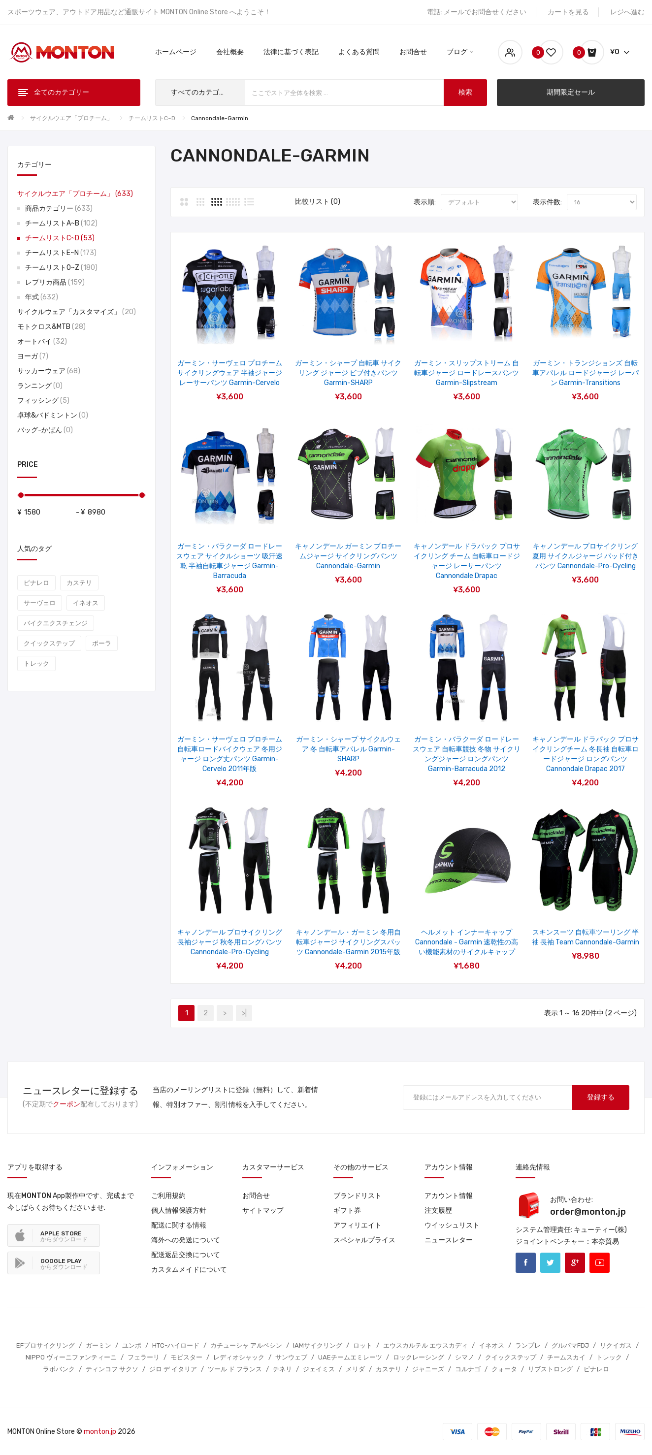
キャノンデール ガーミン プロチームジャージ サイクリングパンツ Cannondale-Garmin (348, 556)
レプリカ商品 (55, 282)
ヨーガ (32, 356)
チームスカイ (566, 1357)
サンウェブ (291, 1357)
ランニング (40, 386)
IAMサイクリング (317, 1345)
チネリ (282, 1369)
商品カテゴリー (59, 208)
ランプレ (528, 1345)
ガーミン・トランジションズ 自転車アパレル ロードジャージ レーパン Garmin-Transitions (585, 373)
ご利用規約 (168, 1196)
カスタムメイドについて (189, 1269)
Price (27, 464)
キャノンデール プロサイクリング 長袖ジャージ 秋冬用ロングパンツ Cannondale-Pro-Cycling (229, 942)
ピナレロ (36, 582)
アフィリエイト (357, 1225)
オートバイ (42, 341)
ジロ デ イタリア (173, 1369)
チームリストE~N (61, 253)
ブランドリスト (357, 1196)
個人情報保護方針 (178, 1210)
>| (244, 1013)
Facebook (526, 1263)
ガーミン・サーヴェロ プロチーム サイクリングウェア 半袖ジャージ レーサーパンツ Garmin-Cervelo (229, 373)
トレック (36, 663)
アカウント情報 (448, 1196)
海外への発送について (185, 1240)
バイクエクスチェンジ (56, 623)
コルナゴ (468, 1369)
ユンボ (131, 1345)
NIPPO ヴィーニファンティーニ (71, 1357)
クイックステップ (49, 643)
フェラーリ (144, 1357)
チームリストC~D (152, 118)
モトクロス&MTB (51, 327)
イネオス (85, 603)
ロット (362, 1345)
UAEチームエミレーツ (350, 1357)
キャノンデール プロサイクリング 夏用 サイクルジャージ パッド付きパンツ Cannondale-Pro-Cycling (585, 556)
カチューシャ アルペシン (246, 1345)
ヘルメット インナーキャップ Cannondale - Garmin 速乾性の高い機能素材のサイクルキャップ (466, 942)
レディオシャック (238, 1357)
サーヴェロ (40, 603)
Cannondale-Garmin (219, 118)
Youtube (599, 1263)
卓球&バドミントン (52, 415)
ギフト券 (347, 1210)
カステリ (79, 582)
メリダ (355, 1369)
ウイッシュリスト (452, 1225)
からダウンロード (64, 1236)
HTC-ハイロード (175, 1345)
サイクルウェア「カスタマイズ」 (76, 312)
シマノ (464, 1357)
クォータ (504, 1369)
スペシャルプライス (364, 1240)
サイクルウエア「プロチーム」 (71, 118)
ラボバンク (59, 1369)
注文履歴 (438, 1210)
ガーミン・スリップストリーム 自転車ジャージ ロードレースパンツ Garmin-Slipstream (466, 373)
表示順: (425, 202)
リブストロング (550, 1369)
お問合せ (256, 1196)
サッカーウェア (48, 371)
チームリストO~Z (61, 267)
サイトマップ (263, 1210)
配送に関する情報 (178, 1225)
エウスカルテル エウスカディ (425, 1345)
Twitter (550, 1263)
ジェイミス (319, 1369)
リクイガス (616, 1345)
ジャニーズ (428, 1369)
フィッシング (43, 400)
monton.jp (100, 1431)
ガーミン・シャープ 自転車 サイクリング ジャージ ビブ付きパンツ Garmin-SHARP (348, 373)
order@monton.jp (588, 1211)
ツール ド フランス (235, 1369)
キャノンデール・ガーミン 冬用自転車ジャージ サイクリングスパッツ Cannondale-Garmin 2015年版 (348, 942)
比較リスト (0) (317, 201)
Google (575, 1263)
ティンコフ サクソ (112, 1369)
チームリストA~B (61, 223)
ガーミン (98, 1345)
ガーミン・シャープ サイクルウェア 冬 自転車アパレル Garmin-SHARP (348, 749)
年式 (41, 297)
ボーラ (101, 643)
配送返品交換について (185, 1255)
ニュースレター (448, 1240)
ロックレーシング (418, 1357)
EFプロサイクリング (45, 1345)
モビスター (186, 1357)
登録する (601, 1097)
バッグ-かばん (45, 430)
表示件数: (547, 202)
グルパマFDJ (570, 1345)
